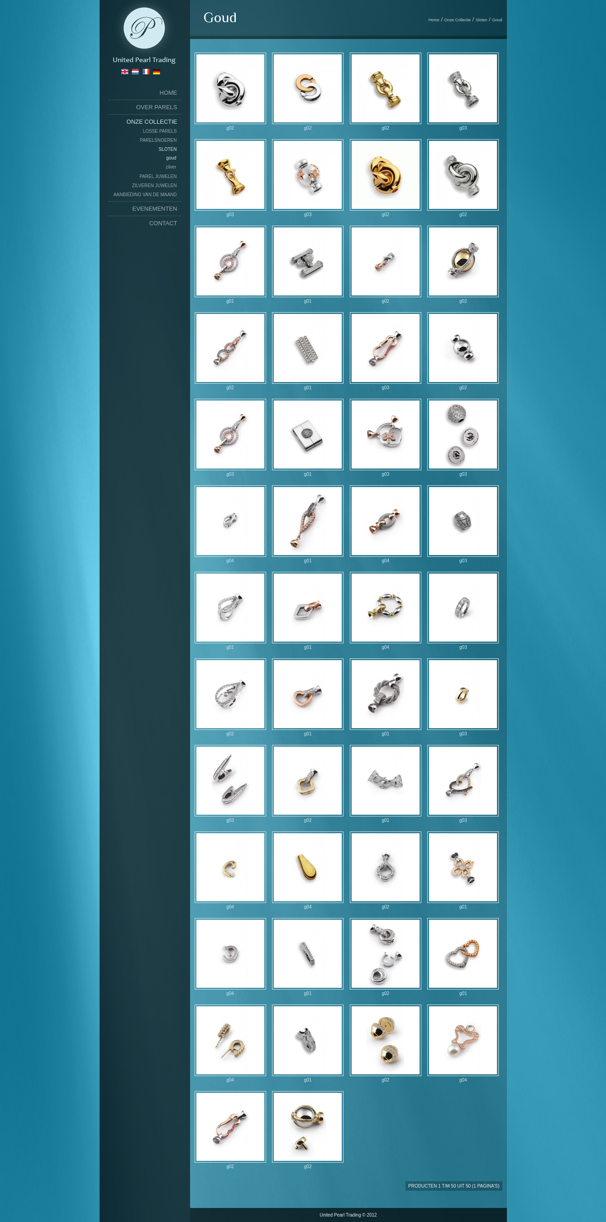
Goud (171, 157)
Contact (163, 223)
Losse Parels (160, 131)
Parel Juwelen (158, 176)
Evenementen (155, 208)
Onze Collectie (152, 121)
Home (434, 20)
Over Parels (156, 107)
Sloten (167, 149)
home (168, 92)
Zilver (171, 166)
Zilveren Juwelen (154, 185)
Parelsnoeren (158, 140)
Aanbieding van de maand (145, 194)
